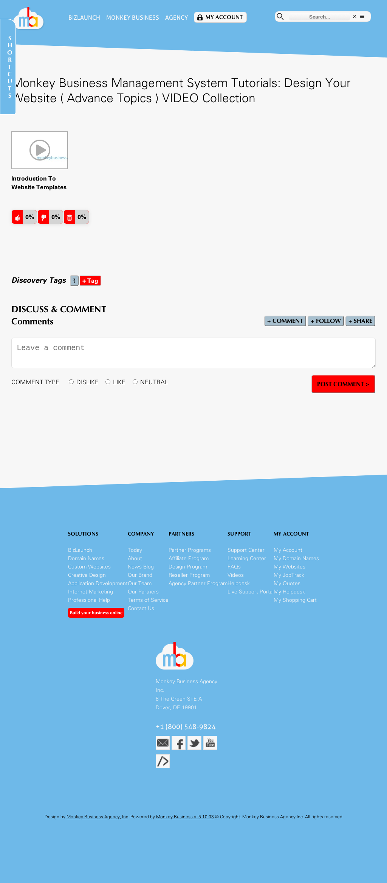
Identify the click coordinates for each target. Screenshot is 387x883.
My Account (224, 17)
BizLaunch (84, 17)
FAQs (234, 567)
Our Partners (143, 592)
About (135, 558)
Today (135, 550)
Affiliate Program (189, 558)
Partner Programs (190, 550)
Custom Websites (89, 567)
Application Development (98, 583)
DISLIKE (87, 382)
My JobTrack (289, 575)
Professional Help (89, 600)
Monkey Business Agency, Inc (97, 816)
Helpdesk (239, 583)
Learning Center (247, 558)
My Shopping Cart (295, 600)
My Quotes (287, 583)
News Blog (141, 567)
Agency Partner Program (198, 583)
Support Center (246, 550)
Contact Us (141, 608)
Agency (176, 17)
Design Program (188, 567)
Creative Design (87, 575)
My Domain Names (296, 558)
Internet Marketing (90, 592)
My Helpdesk (289, 592)
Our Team (140, 583)
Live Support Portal (251, 592)
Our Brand (140, 575)
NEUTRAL (154, 382)
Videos (236, 575)
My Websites (289, 567)
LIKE (119, 382)
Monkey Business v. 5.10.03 (185, 816)
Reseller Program (189, 575)
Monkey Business (132, 17)
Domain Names (86, 558)
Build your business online (96, 612)
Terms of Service (148, 600)
